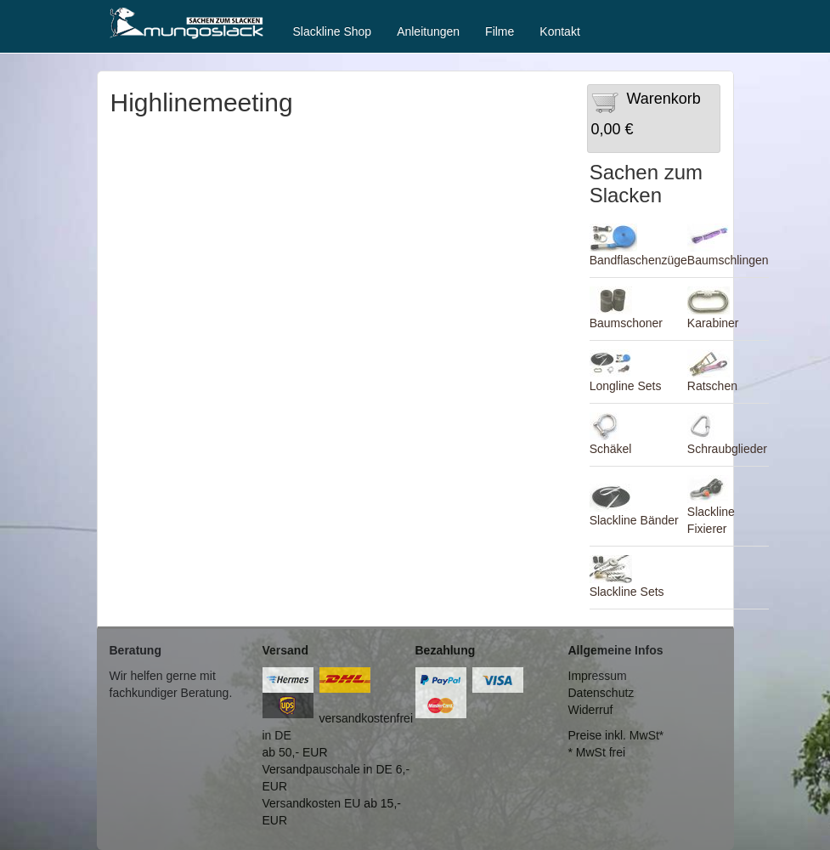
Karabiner (713, 323)
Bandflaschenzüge (638, 260)
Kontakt (559, 31)
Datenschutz (601, 693)
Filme (499, 31)
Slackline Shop (332, 31)
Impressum (597, 676)
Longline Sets (626, 386)
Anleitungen (428, 31)
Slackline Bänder (634, 520)
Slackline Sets (627, 591)
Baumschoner (626, 323)
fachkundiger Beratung (169, 693)
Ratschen (712, 386)
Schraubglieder (727, 449)
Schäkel (611, 449)
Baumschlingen (728, 260)
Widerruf (590, 710)
